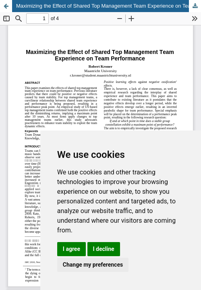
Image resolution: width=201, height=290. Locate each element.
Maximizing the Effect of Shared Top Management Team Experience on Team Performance (108, 6)
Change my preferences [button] (93, 264)
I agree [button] (71, 249)
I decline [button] (103, 249)
